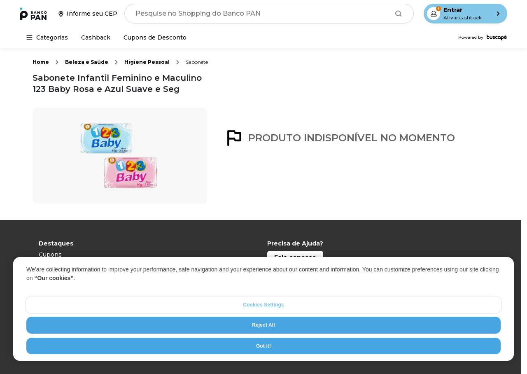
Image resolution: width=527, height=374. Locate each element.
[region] (263, 309)
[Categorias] (47, 37)
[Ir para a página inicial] (33, 13)
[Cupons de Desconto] (155, 37)
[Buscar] (398, 14)
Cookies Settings (263, 305)
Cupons (50, 254)
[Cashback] (96, 37)
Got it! (263, 346)
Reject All (263, 325)
